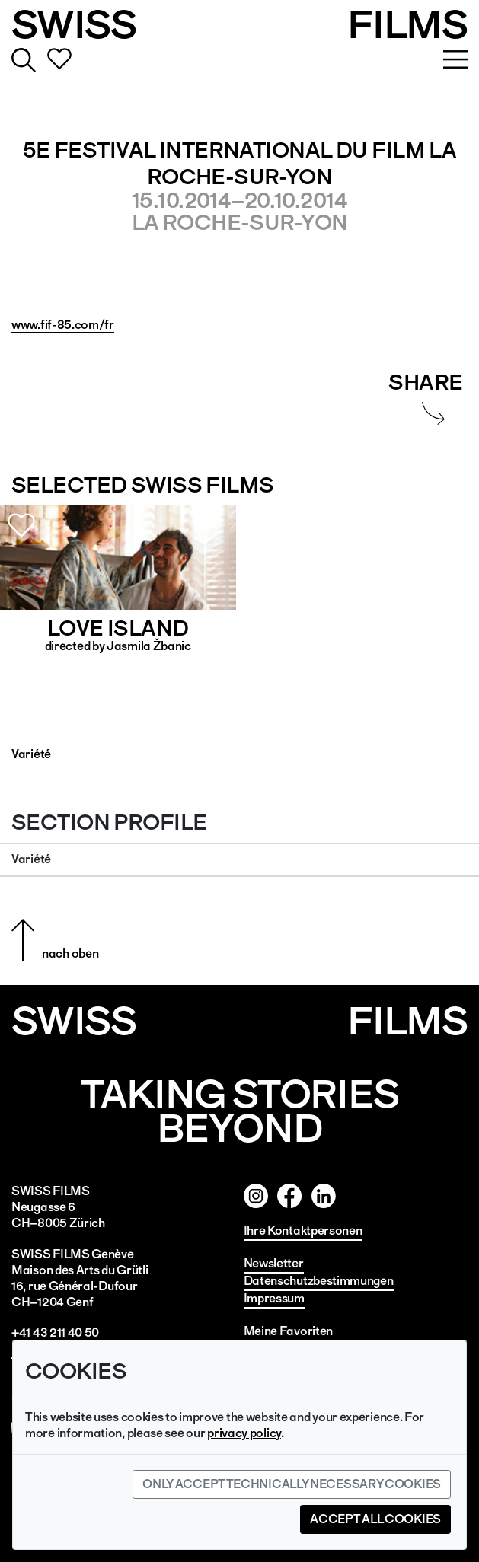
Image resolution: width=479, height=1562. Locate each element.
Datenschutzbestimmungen (319, 1281)
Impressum (274, 1298)
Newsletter (274, 1263)
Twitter (323, 1196)
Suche (23, 60)
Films (407, 1021)
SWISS (73, 25)
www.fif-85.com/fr (62, 324)
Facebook (289, 1196)
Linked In (358, 1196)
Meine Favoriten (289, 1331)
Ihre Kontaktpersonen (303, 1230)
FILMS (407, 25)
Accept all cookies (375, 1519)
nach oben (70, 953)
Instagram (256, 1196)
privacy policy (244, 1433)
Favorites (59, 60)
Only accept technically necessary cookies (291, 1484)
